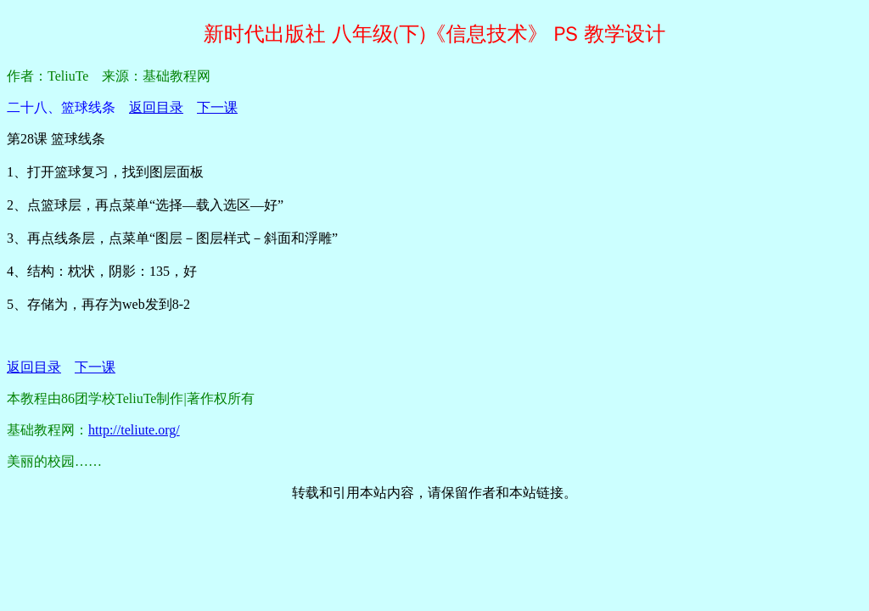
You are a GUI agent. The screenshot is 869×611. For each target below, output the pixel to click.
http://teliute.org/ (134, 430)
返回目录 (156, 107)
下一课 (217, 107)
